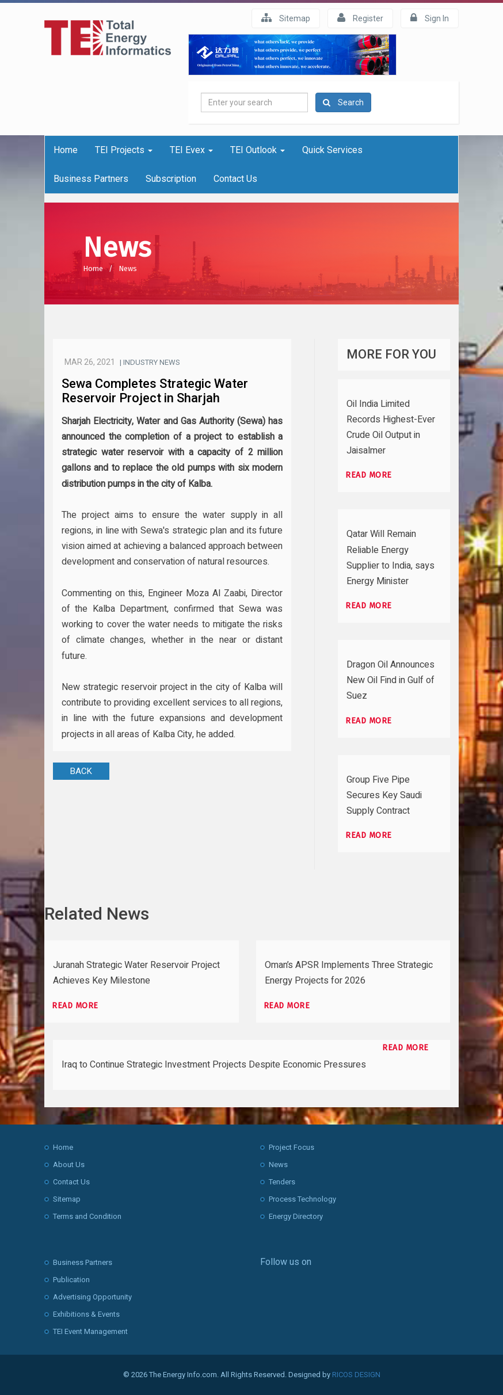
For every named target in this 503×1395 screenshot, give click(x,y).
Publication (71, 1279)
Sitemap (285, 18)
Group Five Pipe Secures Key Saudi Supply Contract (384, 795)
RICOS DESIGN (356, 1374)
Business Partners (91, 178)
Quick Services (332, 149)
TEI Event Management (90, 1331)
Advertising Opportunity (92, 1297)
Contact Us (235, 178)
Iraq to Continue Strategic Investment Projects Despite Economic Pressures (214, 1065)
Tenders (282, 1181)
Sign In (429, 18)
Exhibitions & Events (86, 1314)
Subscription (171, 178)
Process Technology (302, 1199)
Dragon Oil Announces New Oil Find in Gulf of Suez (390, 680)
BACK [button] (81, 771)
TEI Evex (191, 149)
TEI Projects (124, 149)
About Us (69, 1164)
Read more (368, 475)
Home (66, 149)
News (128, 268)
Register (360, 18)
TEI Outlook (257, 149)
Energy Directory (296, 1216)
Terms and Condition (87, 1216)
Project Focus (291, 1147)
